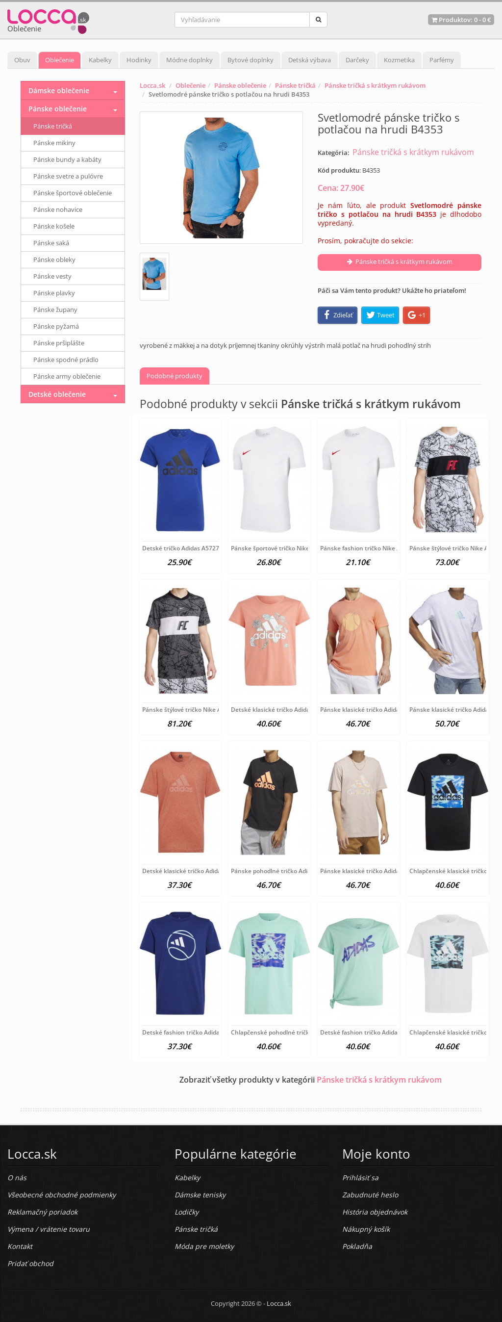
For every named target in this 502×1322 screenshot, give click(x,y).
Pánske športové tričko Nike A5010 (279, 548)
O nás (16, 1177)
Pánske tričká (295, 85)
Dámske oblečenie (58, 90)
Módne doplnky (189, 59)
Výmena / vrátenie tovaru (48, 1229)
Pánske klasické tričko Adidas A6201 (371, 871)
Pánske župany (55, 309)
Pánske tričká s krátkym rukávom (375, 85)
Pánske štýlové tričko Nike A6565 (188, 709)
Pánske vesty (52, 276)
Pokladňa (357, 1246)
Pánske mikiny (54, 142)
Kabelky (100, 59)
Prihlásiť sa (360, 1177)
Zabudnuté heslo (370, 1194)
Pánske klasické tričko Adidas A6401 (371, 709)
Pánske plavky (54, 292)
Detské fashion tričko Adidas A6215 (192, 1032)
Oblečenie (59, 59)
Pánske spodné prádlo (66, 359)
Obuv (22, 59)
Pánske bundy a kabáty (67, 159)
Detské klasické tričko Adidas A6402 (281, 709)
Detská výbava (309, 59)
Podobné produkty (174, 375)
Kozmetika (399, 59)
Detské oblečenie (57, 394)
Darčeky (357, 59)
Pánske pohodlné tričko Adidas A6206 (283, 871)
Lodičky (187, 1212)
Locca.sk (152, 85)
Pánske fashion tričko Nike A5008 (367, 548)
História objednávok (374, 1212)
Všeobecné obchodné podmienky (61, 1194)
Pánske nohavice (57, 209)
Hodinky (138, 59)
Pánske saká (51, 242)
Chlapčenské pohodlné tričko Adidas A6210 (291, 1032)
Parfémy (441, 59)
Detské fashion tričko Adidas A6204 (370, 1032)
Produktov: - (461, 19)
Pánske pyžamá (56, 326)
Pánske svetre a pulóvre (68, 176)
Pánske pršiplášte (58, 342)
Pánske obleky (54, 259)
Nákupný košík (366, 1229)
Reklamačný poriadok (42, 1212)
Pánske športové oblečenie (72, 192)
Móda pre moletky (204, 1246)
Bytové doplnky (250, 59)
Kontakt (19, 1246)
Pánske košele (54, 226)
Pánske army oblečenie (66, 376)
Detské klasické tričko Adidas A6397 (192, 871)
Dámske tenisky (200, 1194)
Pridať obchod (30, 1263)
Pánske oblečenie (240, 85)
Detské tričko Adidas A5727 (180, 548)
